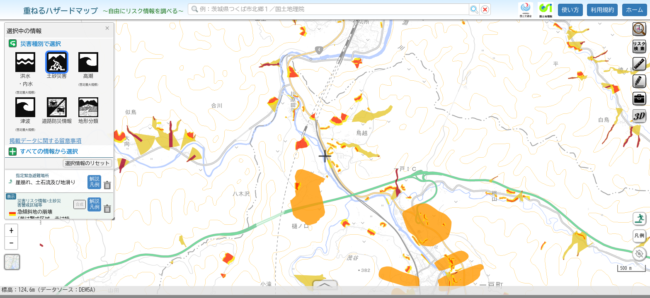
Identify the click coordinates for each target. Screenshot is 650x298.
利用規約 (602, 10)
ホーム (634, 10)
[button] (11, 234)
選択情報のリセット (87, 163)
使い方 (570, 10)
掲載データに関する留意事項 (45, 141)
